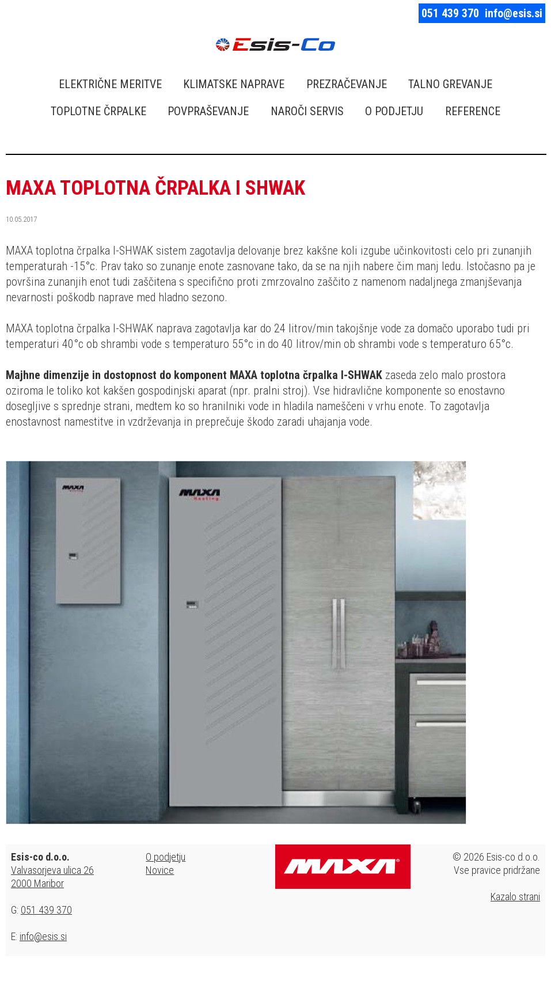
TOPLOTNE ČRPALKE (98, 111)
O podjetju (165, 857)
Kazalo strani (515, 897)
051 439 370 (450, 13)
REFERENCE (472, 111)
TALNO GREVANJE (450, 84)
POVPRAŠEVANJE (208, 111)
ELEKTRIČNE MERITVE (110, 84)
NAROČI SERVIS (307, 111)
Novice (160, 870)
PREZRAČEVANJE (346, 84)
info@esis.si (513, 13)
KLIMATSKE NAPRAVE (233, 84)
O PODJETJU (394, 111)
